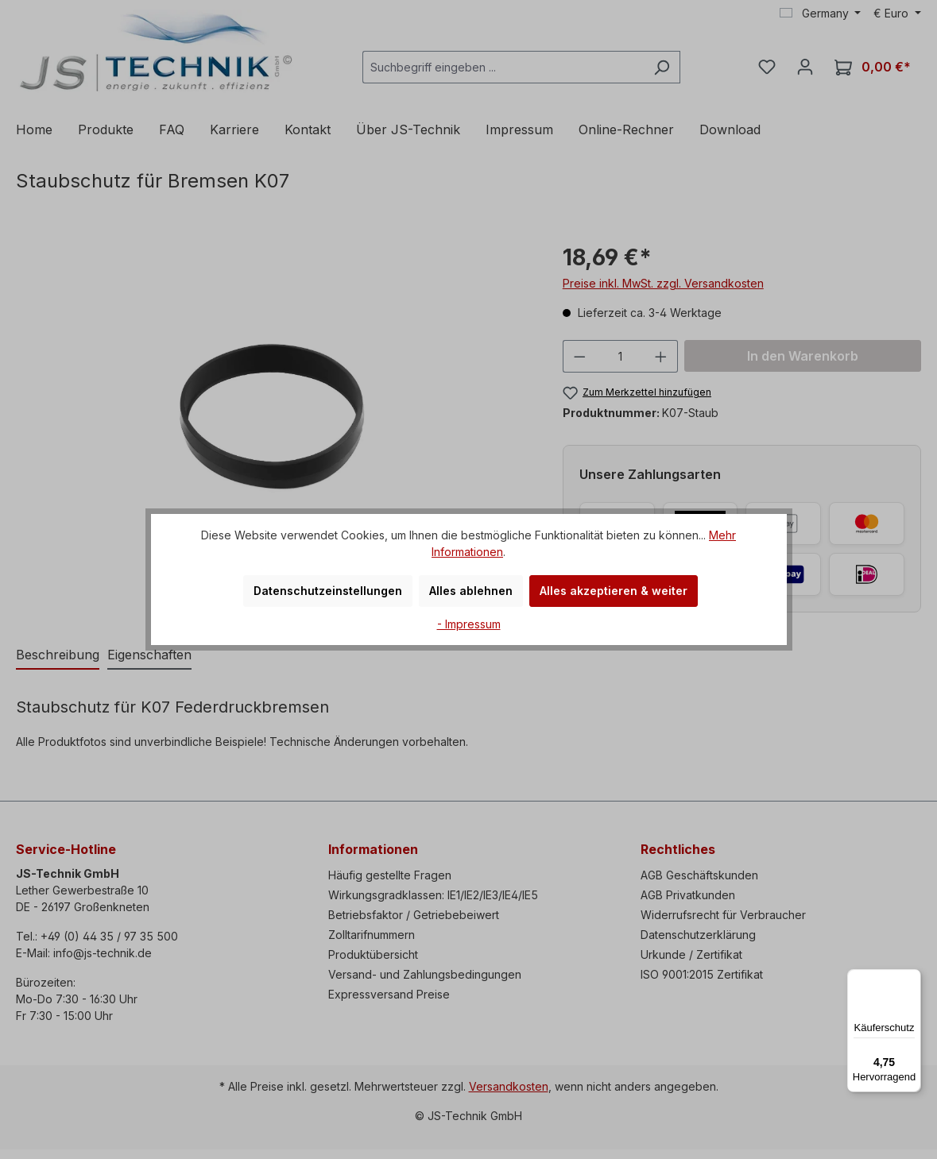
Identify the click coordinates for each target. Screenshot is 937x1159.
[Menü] (911, 978)
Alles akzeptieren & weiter (613, 590)
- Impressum (469, 624)
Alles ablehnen (471, 590)
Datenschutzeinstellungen (328, 590)
